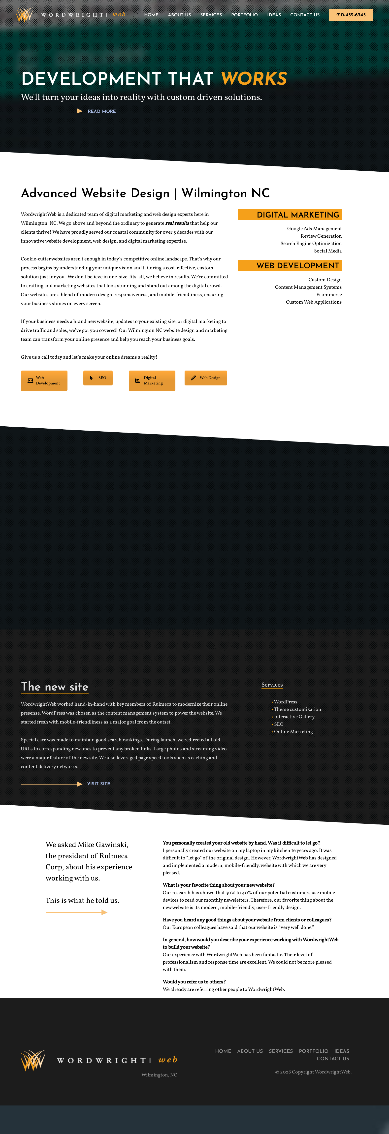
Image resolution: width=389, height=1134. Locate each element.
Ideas (274, 15)
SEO (98, 378)
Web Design (206, 378)
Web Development (43, 381)
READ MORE (102, 112)
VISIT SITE (98, 785)
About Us (179, 15)
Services (211, 15)
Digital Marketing (149, 381)
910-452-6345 (351, 15)
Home (151, 15)
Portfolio (244, 15)
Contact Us (305, 15)
